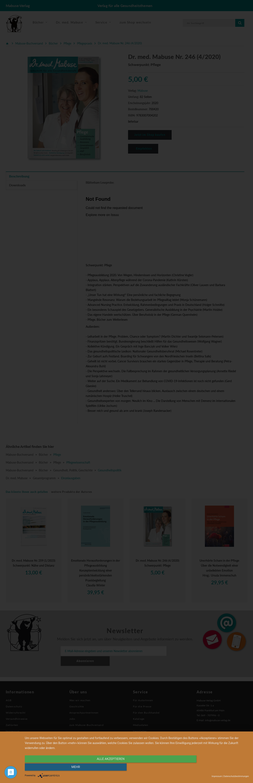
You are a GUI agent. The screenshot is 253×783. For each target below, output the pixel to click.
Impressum (217, 776)
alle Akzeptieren (103, 768)
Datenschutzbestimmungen (236, 776)
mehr (215, 768)
